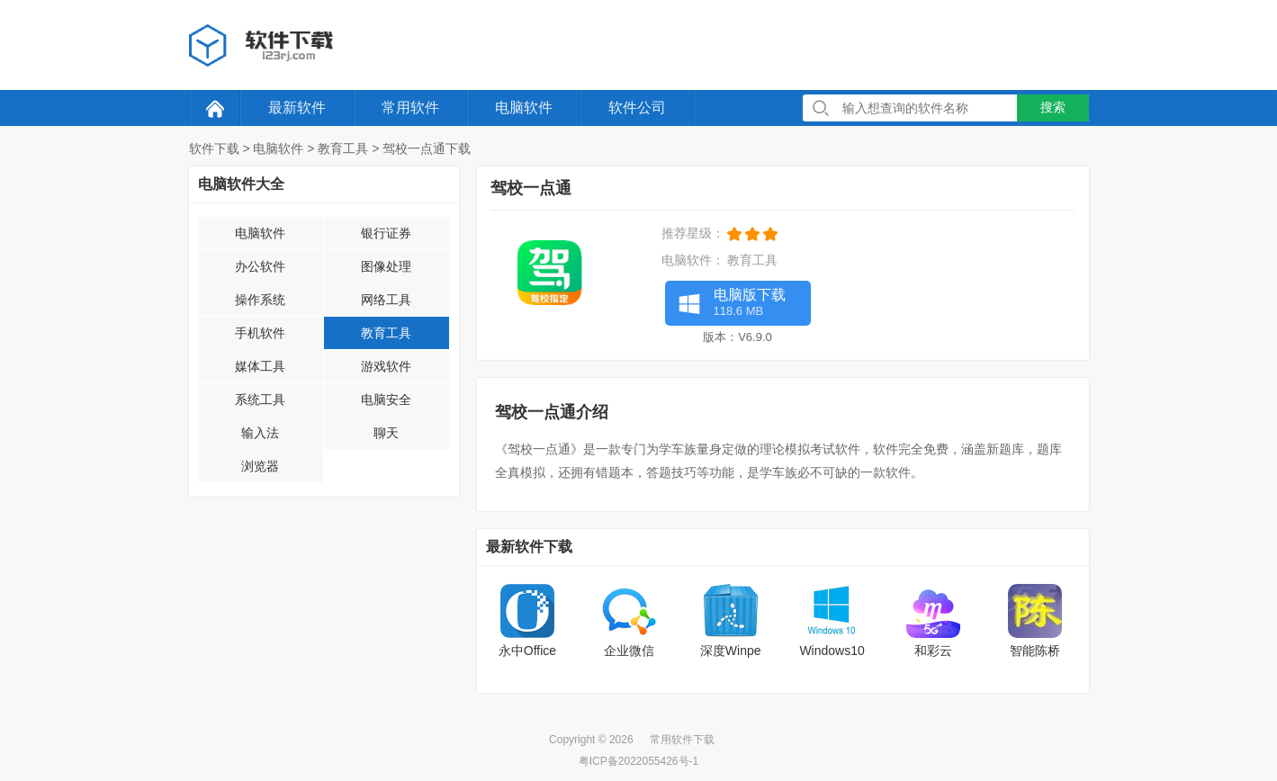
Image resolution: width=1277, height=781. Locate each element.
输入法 (260, 433)
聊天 (386, 433)
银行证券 (386, 233)
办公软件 (260, 266)
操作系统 (260, 299)
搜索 (1053, 107)
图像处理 (386, 266)
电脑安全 (386, 399)
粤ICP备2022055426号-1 (638, 761)
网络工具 (386, 299)
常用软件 (410, 107)
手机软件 (260, 333)
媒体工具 (260, 366)
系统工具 (260, 399)
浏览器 (260, 466)
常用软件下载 (682, 739)
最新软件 (297, 107)
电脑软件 (524, 107)
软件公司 (637, 107)
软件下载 (214, 148)
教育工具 (343, 148)
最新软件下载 (529, 546)
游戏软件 (386, 366)
